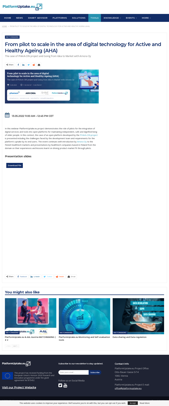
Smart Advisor (38, 18)
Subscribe (95, 372)
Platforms (60, 18)
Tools (95, 18)
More (145, 18)
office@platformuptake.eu (128, 388)
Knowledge (111, 18)
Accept (133, 403)
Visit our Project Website (19, 387)
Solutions (79, 18)
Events (130, 18)
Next (15, 346)
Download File (14, 165)
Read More (145, 403)
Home (7, 18)
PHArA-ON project (89, 135)
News (19, 18)
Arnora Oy (82, 141)
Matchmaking (12, 37)
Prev (8, 346)
